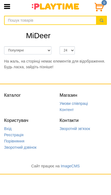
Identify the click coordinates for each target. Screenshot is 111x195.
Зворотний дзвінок (20, 147)
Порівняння (14, 141)
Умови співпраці (74, 103)
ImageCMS (70, 166)
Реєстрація (13, 135)
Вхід (7, 128)
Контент (67, 110)
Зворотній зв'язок (75, 128)
